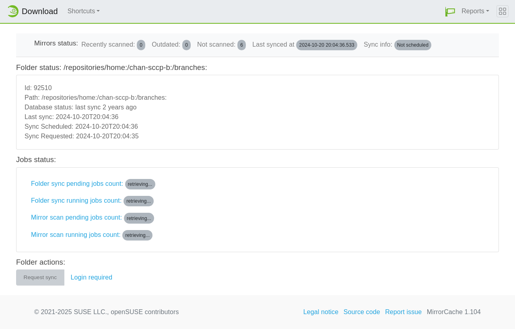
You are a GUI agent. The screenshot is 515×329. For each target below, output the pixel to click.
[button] (450, 11)
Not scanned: (221, 45)
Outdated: (171, 45)
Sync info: (397, 45)
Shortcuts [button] (81, 11)
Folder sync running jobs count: (92, 201)
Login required (92, 277)
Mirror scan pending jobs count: (92, 218)
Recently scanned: (113, 45)
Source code (362, 311)
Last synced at (304, 45)
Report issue (403, 311)
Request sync (40, 277)
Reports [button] (472, 11)
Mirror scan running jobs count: (91, 235)
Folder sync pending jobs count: (93, 184)
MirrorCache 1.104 (454, 311)
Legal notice (321, 311)
